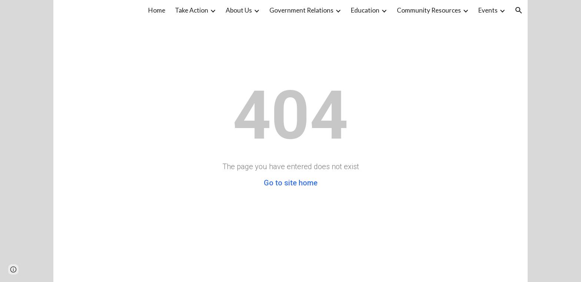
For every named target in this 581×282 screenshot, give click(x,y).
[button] (519, 10)
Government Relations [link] (301, 10)
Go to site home (291, 182)
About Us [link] (239, 10)
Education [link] (365, 10)
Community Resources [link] (429, 10)
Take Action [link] (191, 10)
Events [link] (488, 10)
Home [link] (156, 10)
